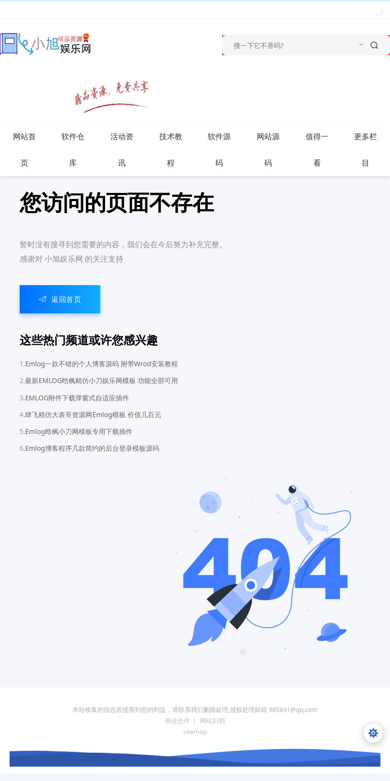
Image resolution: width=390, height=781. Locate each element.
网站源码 (274, 149)
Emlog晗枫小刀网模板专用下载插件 (78, 431)
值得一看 (323, 149)
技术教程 (176, 149)
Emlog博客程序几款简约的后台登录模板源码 (92, 448)
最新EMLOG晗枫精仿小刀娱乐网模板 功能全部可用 (101, 380)
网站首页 (24, 149)
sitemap (195, 731)
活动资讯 (127, 149)
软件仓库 (78, 149)
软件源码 (225, 149)
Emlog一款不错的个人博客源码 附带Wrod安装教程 (101, 363)
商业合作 (177, 720)
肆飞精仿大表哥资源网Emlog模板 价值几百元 (93, 414)
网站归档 (212, 720)
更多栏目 (371, 149)
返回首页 (60, 299)
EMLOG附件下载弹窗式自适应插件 (77, 397)
